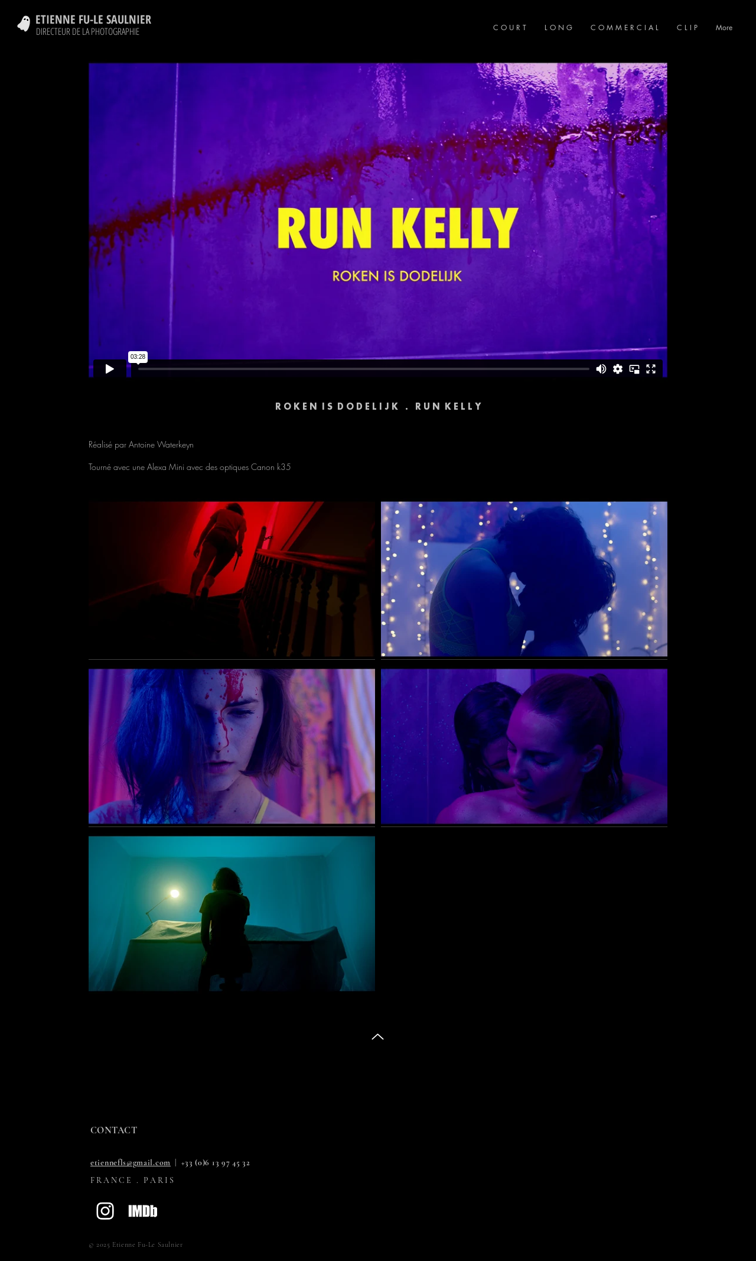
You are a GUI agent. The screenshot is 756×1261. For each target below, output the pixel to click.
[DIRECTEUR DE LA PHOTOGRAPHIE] (89, 31)
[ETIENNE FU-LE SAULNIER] (103, 19)
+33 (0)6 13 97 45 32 (215, 1163)
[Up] (378, 1037)
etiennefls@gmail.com (130, 1163)
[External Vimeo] (378, 220)
